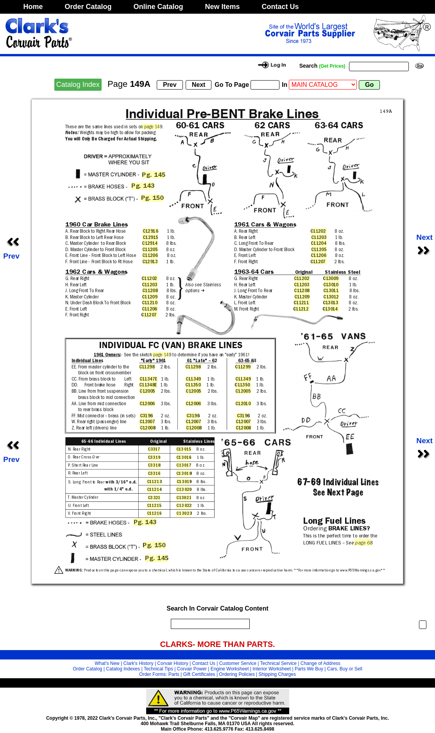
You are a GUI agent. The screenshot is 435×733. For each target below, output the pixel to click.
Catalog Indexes (123, 669)
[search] (208, 623)
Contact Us (280, 7)
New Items (222, 7)
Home (33, 7)
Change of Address (320, 663)
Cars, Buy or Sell (344, 669)
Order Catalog (88, 7)
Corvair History (172, 663)
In (284, 84)
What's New (107, 663)
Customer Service (237, 663)
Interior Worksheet (271, 669)
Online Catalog (158, 7)
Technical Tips (158, 669)
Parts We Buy (309, 669)
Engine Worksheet (230, 669)
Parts (173, 674)
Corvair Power (192, 669)
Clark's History (139, 663)
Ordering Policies (236, 674)
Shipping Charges (277, 674)
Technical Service (278, 663)
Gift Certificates (199, 674)
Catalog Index (78, 84)
